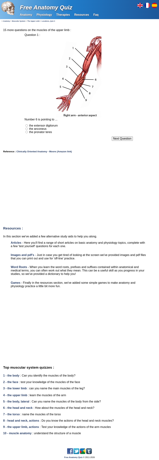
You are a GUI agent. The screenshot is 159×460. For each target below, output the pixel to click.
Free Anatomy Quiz (46, 7)
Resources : (13, 228)
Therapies (63, 14)
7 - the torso (11, 414)
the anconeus (38, 128)
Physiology (44, 14)
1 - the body (11, 375)
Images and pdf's (22, 254)
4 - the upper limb (15, 395)
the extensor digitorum (43, 125)
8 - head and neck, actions (21, 420)
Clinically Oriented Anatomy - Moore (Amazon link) (44, 151)
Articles (16, 242)
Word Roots (19, 267)
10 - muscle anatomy (17, 433)
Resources (81, 14)
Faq (95, 14)
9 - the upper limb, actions (21, 426)
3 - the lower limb (15, 388)
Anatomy (26, 14)
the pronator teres (40, 132)
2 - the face (10, 382)
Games (15, 282)
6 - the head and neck (18, 407)
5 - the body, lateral (16, 401)
